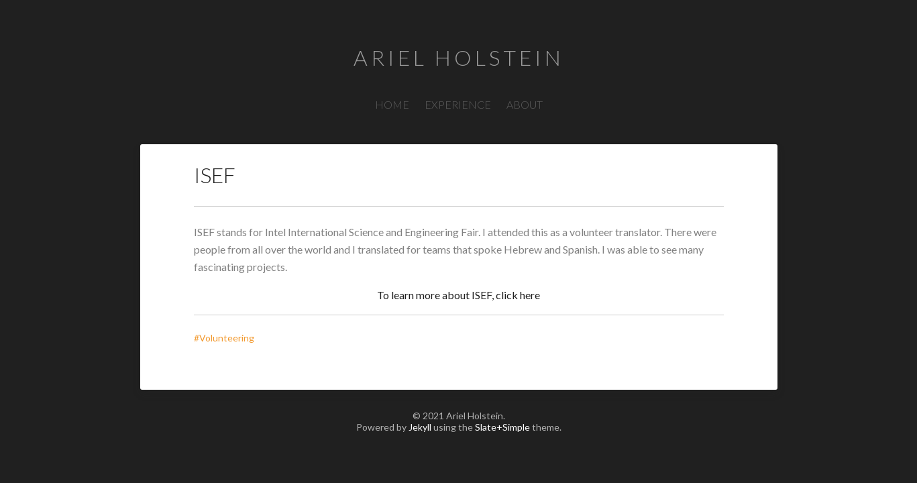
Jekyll (420, 427)
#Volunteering (227, 337)
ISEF (214, 175)
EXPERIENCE (458, 104)
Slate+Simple (502, 427)
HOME (392, 104)
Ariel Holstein (459, 57)
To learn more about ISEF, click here (458, 294)
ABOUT (524, 104)
